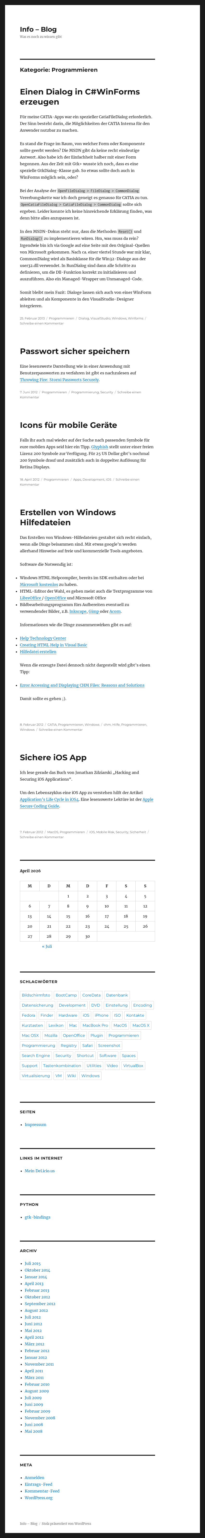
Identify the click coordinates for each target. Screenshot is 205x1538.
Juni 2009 (34, 1404)
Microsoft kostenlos (39, 584)
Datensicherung (37, 1005)
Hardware (68, 1015)
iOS (108, 479)
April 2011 (34, 1370)
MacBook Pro (95, 1025)
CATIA (52, 724)
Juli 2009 (33, 1397)
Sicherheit (138, 832)
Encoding (142, 1005)
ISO (117, 1015)
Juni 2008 (34, 1424)
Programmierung (85, 392)
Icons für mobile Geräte (68, 425)
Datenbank (117, 995)
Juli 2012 (33, 1317)
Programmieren (61, 318)
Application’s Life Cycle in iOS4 (49, 799)
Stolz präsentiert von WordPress (66, 1524)
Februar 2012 (37, 1350)
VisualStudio (100, 318)
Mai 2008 (33, 1431)
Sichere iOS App (53, 757)
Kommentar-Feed (42, 1491)
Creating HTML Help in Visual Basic (53, 644)
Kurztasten (32, 1025)
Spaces (129, 1055)
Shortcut (85, 1055)
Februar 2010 (37, 1384)
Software (107, 1055)
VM (58, 1075)
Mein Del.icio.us (40, 1170)
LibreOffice (31, 597)
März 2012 (34, 1344)
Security (106, 392)
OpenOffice (56, 597)
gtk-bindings (37, 1217)
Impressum (35, 1124)
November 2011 (39, 1364)
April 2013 (34, 1283)
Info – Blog (38, 29)
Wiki (71, 1075)
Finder (47, 1015)
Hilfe (116, 724)
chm (107, 724)
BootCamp (66, 995)
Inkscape (77, 611)
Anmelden (34, 1477)
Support (30, 1065)
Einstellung (117, 1005)
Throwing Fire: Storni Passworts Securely (59, 379)
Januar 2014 (36, 1276)
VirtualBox (133, 1065)
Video (112, 1065)
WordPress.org (39, 1497)
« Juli (47, 946)
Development (93, 479)
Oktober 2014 (37, 1270)
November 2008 (40, 1417)
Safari (87, 1045)
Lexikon (56, 1025)
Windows (119, 318)
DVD (95, 1005)
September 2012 (40, 1303)
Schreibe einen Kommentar (42, 323)
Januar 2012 (36, 1357)
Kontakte (135, 1015)
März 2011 (34, 1377)
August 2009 (37, 1391)
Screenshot (109, 1045)
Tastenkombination (62, 1065)
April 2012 (34, 1337)
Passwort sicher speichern (75, 351)
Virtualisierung (36, 1075)
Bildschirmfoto (36, 995)
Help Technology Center (43, 638)
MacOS (52, 832)
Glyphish (99, 446)
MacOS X (141, 1025)
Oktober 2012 (37, 1297)
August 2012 (36, 1310)
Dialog (83, 318)
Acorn (115, 611)
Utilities (94, 1065)
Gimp (94, 611)
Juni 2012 (33, 1323)
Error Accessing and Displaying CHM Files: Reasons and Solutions (82, 685)
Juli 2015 (33, 1263)
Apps (77, 479)
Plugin (96, 1035)
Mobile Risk (105, 832)
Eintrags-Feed (38, 1484)
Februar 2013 (37, 1290)
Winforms (135, 318)
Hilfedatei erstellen (38, 651)
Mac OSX (30, 1035)
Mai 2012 (33, 1330)
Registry (69, 1045)
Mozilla (50, 1035)
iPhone (102, 1015)
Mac (73, 1025)
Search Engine (36, 1055)
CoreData (91, 995)
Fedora (28, 1015)
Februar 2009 (37, 1411)
